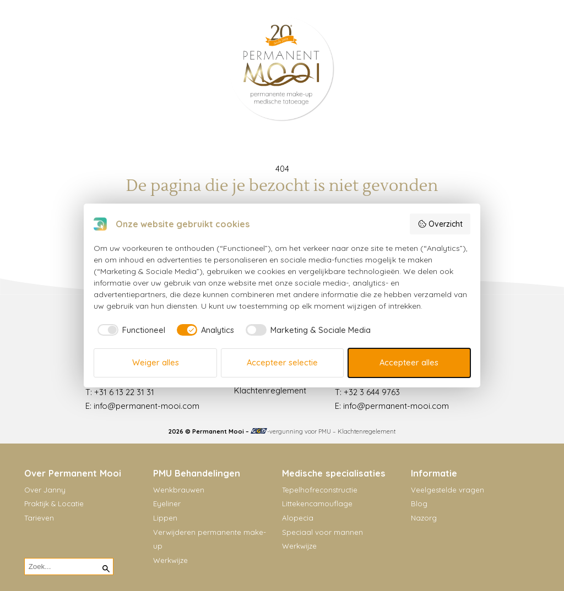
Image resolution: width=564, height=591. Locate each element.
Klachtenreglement (270, 390)
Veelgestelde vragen (447, 489)
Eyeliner (167, 503)
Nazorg (424, 517)
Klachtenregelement (366, 431)
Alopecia (297, 517)
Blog (419, 503)
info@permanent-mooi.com (146, 406)
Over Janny (45, 489)
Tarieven (39, 517)
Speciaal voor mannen (322, 532)
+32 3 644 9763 (372, 392)
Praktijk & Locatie (54, 503)
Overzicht (440, 224)
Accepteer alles (408, 362)
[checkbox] (129, 330)
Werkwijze (170, 560)
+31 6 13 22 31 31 (124, 392)
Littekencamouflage (317, 503)
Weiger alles (155, 362)
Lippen (165, 517)
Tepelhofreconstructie (319, 489)
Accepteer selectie (282, 362)
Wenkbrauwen (178, 489)
